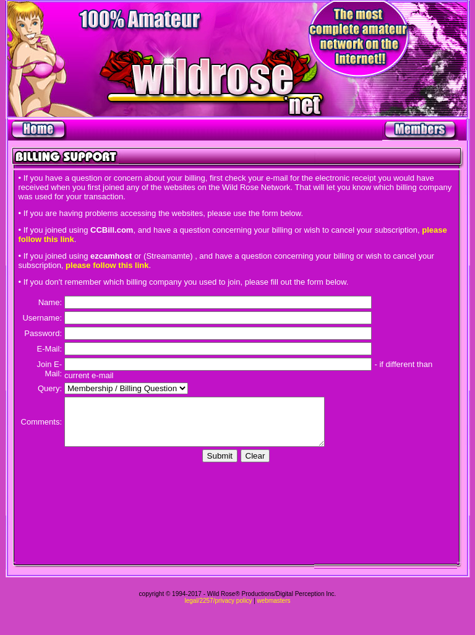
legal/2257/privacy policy (218, 600)
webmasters (274, 600)
